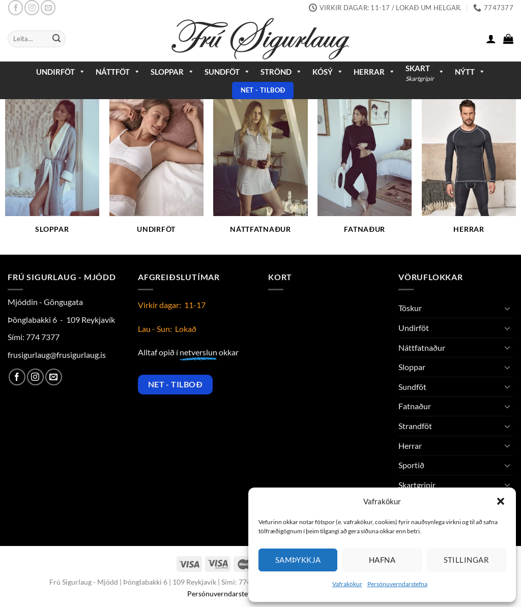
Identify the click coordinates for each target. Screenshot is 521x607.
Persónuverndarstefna (397, 584)
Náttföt (118, 72)
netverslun (198, 352)
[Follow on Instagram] (31, 7)
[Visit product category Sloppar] (52, 172)
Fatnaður (414, 406)
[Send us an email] (48, 7)
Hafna (382, 559)
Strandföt (415, 426)
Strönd (281, 72)
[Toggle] (507, 308)
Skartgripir (417, 485)
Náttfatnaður (421, 347)
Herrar (374, 72)
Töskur (410, 308)
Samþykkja (298, 559)
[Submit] (56, 39)
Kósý (327, 72)
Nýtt (470, 72)
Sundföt (227, 72)
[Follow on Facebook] (15, 7)
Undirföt (60, 72)
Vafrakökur (347, 584)
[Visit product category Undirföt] (156, 172)
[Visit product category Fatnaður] (364, 172)
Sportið (411, 465)
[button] (501, 501)
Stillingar (466, 559)
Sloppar (172, 72)
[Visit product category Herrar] (469, 172)
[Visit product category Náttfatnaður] (260, 172)
